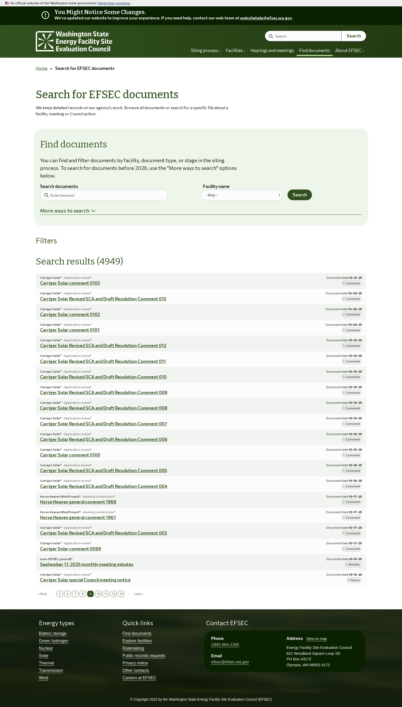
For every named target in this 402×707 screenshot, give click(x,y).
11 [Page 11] (106, 593)
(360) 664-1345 (225, 644)
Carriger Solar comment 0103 (70, 283)
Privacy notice (135, 663)
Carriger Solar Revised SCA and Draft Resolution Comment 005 (103, 470)
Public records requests (143, 655)
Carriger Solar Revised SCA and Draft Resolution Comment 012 (103, 345)
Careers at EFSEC (139, 678)
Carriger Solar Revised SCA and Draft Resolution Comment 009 (103, 392)
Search (354, 36)
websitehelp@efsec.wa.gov (266, 17)
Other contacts (135, 670)
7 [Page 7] (75, 593)
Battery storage (53, 633)
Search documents (59, 186)
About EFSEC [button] (349, 50)
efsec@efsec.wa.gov (230, 662)
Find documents (314, 50)
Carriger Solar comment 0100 (70, 455)
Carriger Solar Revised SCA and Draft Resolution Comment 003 (103, 533)
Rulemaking (133, 648)
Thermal (46, 663)
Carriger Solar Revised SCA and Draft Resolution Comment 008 (103, 408)
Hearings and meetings (272, 50)
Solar (43, 655)
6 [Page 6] (67, 593)
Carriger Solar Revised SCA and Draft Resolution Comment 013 (103, 298)
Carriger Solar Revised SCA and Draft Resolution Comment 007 (103, 423)
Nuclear (46, 648)
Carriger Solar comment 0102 (70, 314)
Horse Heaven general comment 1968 (78, 501)
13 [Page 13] (121, 593)
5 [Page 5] (60, 593)
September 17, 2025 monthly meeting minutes (86, 564)
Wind (43, 678)
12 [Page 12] (113, 593)
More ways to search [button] (64, 210)
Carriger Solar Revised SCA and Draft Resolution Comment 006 (103, 439)
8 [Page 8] (83, 593)
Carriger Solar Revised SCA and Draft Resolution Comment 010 (103, 377)
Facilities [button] (235, 50)
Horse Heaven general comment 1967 (78, 517)
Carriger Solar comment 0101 (69, 330)
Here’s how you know (114, 3)
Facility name (216, 186)
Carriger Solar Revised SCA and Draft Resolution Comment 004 (103, 486)
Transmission (51, 670)
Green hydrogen (54, 641)
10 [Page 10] (98, 593)
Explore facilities (137, 641)
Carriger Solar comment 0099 (70, 548)
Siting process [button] (206, 50)
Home (41, 68)
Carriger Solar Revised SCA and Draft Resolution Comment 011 (103, 361)
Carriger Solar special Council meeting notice (85, 580)
